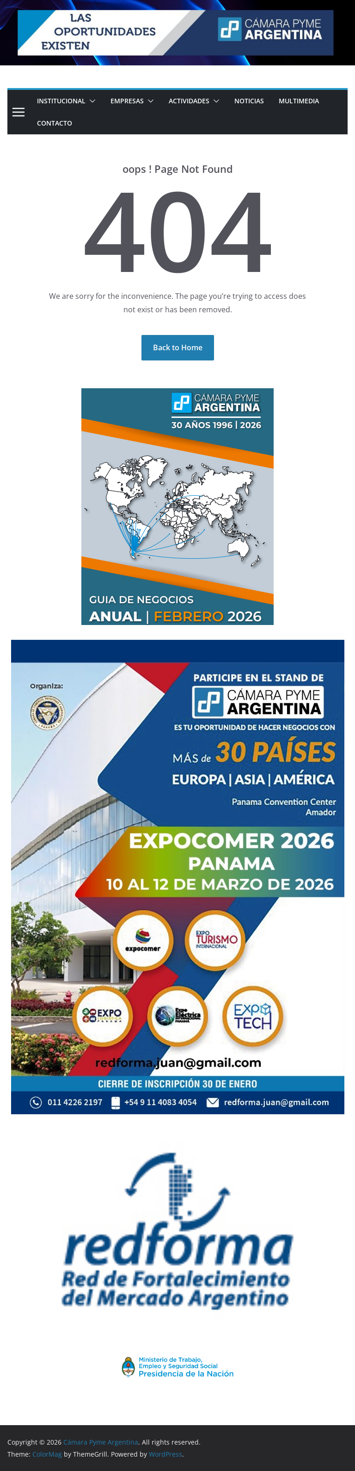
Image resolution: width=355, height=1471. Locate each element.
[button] (91, 101)
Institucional (61, 100)
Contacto (54, 123)
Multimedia (299, 100)
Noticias (249, 100)
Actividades (189, 100)
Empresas (127, 100)
